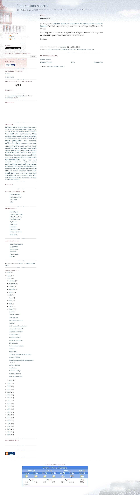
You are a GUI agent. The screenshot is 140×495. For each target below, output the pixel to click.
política (11, 168)
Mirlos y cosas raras (14, 357)
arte (11, 131)
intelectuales (9, 152)
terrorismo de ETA (68, 49)
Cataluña (8, 127)
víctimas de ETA (27, 177)
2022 (9, 386)
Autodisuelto (12, 368)
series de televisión (25, 173)
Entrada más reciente (46, 62)
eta (30, 146)
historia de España (23, 150)
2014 (9, 409)
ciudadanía (8, 136)
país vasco (17, 166)
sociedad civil (31, 175)
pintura (31, 166)
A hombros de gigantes (16, 244)
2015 (9, 406)
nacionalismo (11, 164)
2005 (9, 435)
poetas (7, 168)
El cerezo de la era (15, 194)
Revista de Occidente (16, 232)
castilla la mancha (24, 131)
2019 (9, 395)
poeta (35, 166)
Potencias (11, 323)
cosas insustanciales (29, 138)
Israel (33, 127)
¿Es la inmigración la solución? (18, 326)
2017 (9, 400)
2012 (9, 415)
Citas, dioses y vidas (14, 334)
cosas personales (13, 140)
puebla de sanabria (11, 170)
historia (13, 150)
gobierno (7, 150)
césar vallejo (32, 143)
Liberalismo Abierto (32, 6)
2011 (9, 418)
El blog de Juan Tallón (16, 214)
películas (26, 166)
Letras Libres (13, 227)
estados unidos (24, 146)
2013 (9, 412)
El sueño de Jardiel (15, 219)
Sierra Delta (13, 251)
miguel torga (26, 160)
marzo (11, 306)
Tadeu (11, 202)
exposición (9, 148)
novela (7, 166)
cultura (26, 143)
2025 (9, 275)
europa (34, 146)
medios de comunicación (27, 157)
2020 (9, 392)
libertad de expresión (24, 155)
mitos (35, 160)
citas (34, 133)
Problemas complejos (15, 371)
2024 (9, 278)
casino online (9, 97)
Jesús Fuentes (13, 224)
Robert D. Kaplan (26, 129)
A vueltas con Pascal (14, 337)
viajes (19, 177)
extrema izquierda (20, 148)
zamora (10, 179)
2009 (9, 423)
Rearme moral (13, 351)
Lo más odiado (14, 246)
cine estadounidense (23, 134)
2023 (9, 383)
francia (34, 148)
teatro (7, 177)
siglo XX (12, 175)
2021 (9, 389)
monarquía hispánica (22, 162)
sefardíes (16, 173)
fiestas (29, 148)
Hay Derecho (13, 222)
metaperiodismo (12, 159)
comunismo (32, 136)
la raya (28, 152)
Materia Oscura (14, 249)
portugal (17, 168)
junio (10, 298)
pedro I (22, 166)
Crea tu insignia (9, 77)
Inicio (73, 62)
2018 (9, 398)
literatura (16, 157)
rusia (34, 170)
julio (10, 295)
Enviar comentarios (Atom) (56, 66)
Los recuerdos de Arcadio (16, 329)
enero (11, 380)
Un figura (11, 349)
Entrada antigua (98, 62)
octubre (11, 286)
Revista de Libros (15, 229)
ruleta (20, 263)
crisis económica (30, 141)
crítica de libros (12, 143)
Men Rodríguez (16, 129)
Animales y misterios (15, 373)
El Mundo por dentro (16, 217)
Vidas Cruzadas (14, 254)
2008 (9, 426)
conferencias (8, 138)
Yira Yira (12, 256)
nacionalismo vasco (27, 164)
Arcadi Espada (14, 212)
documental (8, 146)
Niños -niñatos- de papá (15, 376)
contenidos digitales (17, 138)
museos (34, 162)
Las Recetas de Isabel (16, 197)
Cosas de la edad (13, 317)
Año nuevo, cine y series (16, 340)
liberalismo (9, 155)
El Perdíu (13, 39)
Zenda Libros (13, 234)
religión (29, 170)
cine (12, 133)
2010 (9, 420)
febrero (11, 309)
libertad (16, 155)
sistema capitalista (21, 175)
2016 (9, 403)
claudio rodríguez (22, 136)
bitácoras (15, 131)
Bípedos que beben (14, 365)
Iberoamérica (27, 127)
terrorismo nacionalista (85, 49)
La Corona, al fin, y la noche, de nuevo (20, 354)
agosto (11, 292)
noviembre (12, 283)
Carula (12, 36)
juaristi (17, 152)
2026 (9, 272)
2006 (9, 432)
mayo (11, 301)
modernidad (8, 162)
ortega (11, 166)
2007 (9, 429)
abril (10, 303)
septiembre (12, 289)
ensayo (16, 146)
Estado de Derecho (17, 127)
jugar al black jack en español (16, 96)
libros (33, 154)
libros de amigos (9, 157)
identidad (33, 150)
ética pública (16, 179)
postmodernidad (25, 168)
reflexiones (22, 170)
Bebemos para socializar (16, 320)
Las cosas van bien (14, 314)
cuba (22, 143)
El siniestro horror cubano (16, 346)
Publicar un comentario (45, 59)
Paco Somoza (13, 199)
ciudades (13, 136)
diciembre (12, 281)
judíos (22, 152)
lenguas (34, 152)
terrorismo (12, 177)
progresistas (33, 168)
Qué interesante (13, 343)
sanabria (9, 173)
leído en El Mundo (54, 49)
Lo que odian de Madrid (16, 331)
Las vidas (11, 312)
